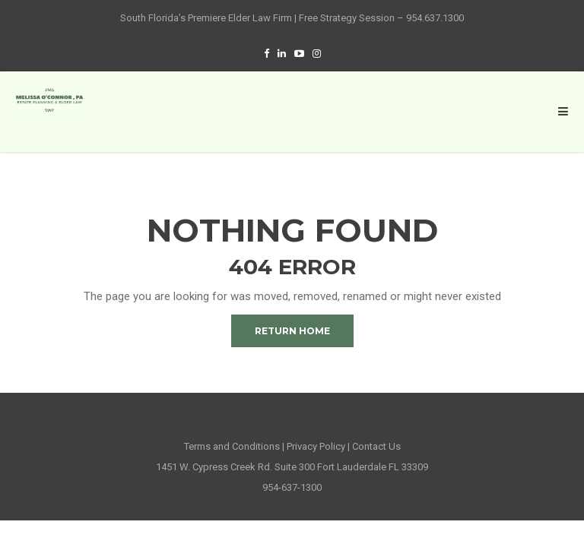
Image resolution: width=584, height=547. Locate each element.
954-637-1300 (292, 487)
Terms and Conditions (232, 446)
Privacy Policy (316, 446)
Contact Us (376, 446)
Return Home (292, 331)
